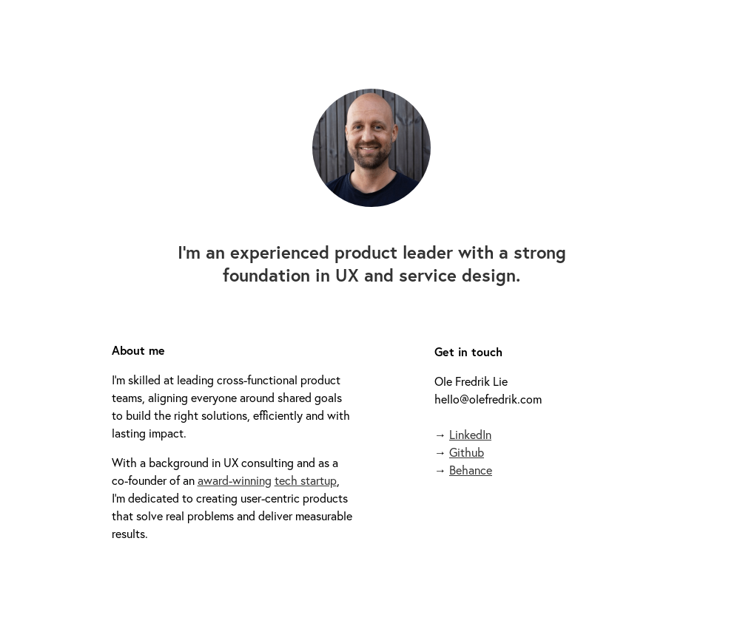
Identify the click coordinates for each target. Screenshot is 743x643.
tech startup (306, 480)
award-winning (235, 480)
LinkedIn (470, 434)
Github (466, 452)
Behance (470, 469)
